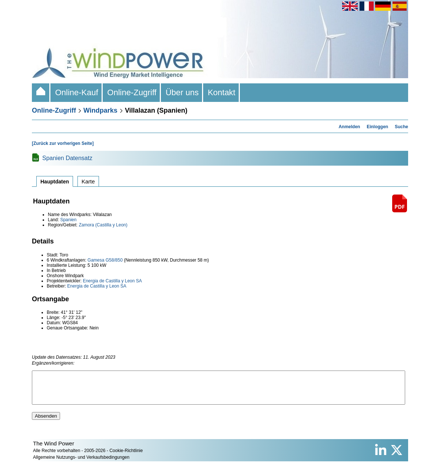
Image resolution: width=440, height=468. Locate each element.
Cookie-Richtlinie (126, 457)
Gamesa (95, 260)
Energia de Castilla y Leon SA (112, 280)
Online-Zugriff (132, 92)
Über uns (182, 92)
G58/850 (114, 260)
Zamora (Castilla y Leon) (103, 225)
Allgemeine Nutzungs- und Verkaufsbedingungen (81, 464)
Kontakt (221, 92)
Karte (88, 181)
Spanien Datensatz (67, 158)
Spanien (68, 219)
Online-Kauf (76, 92)
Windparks (100, 110)
